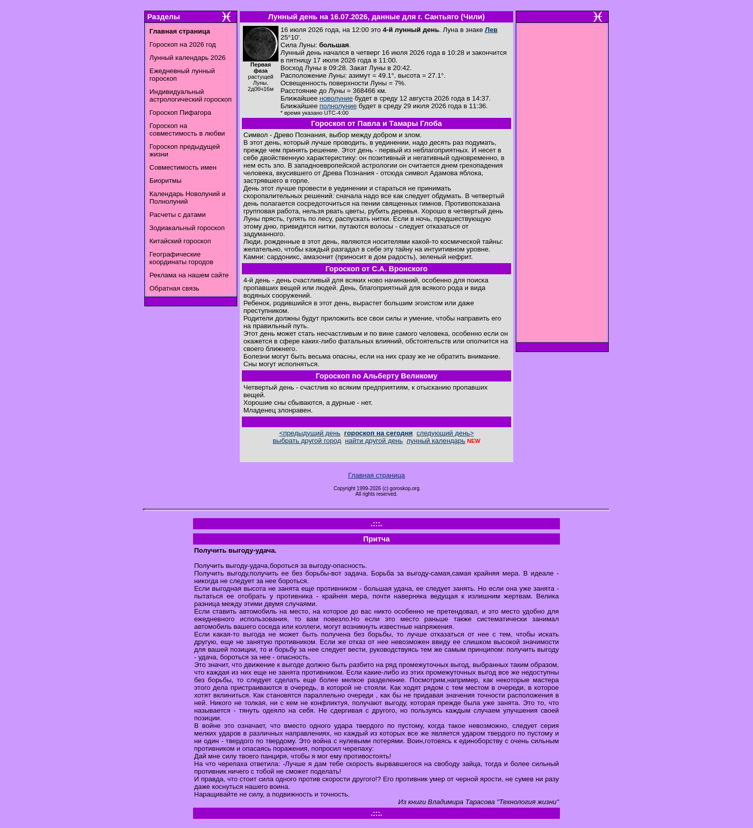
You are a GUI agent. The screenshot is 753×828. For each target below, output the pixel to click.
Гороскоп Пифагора (180, 112)
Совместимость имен (182, 167)
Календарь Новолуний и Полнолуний (187, 197)
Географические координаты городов (181, 258)
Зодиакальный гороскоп (187, 228)
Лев (491, 30)
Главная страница (376, 475)
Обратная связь (174, 288)
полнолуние (338, 106)
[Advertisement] (562, 185)
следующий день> (445, 433)
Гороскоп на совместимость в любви (187, 129)
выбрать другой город (307, 440)
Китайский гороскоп (180, 241)
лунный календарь (435, 440)
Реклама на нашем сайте (189, 275)
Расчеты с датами (177, 214)
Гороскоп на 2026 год (182, 44)
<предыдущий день (309, 433)
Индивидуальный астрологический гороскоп (190, 95)
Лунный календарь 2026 (187, 57)
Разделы (163, 17)
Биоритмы (165, 180)
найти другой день (374, 440)
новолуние (336, 98)
